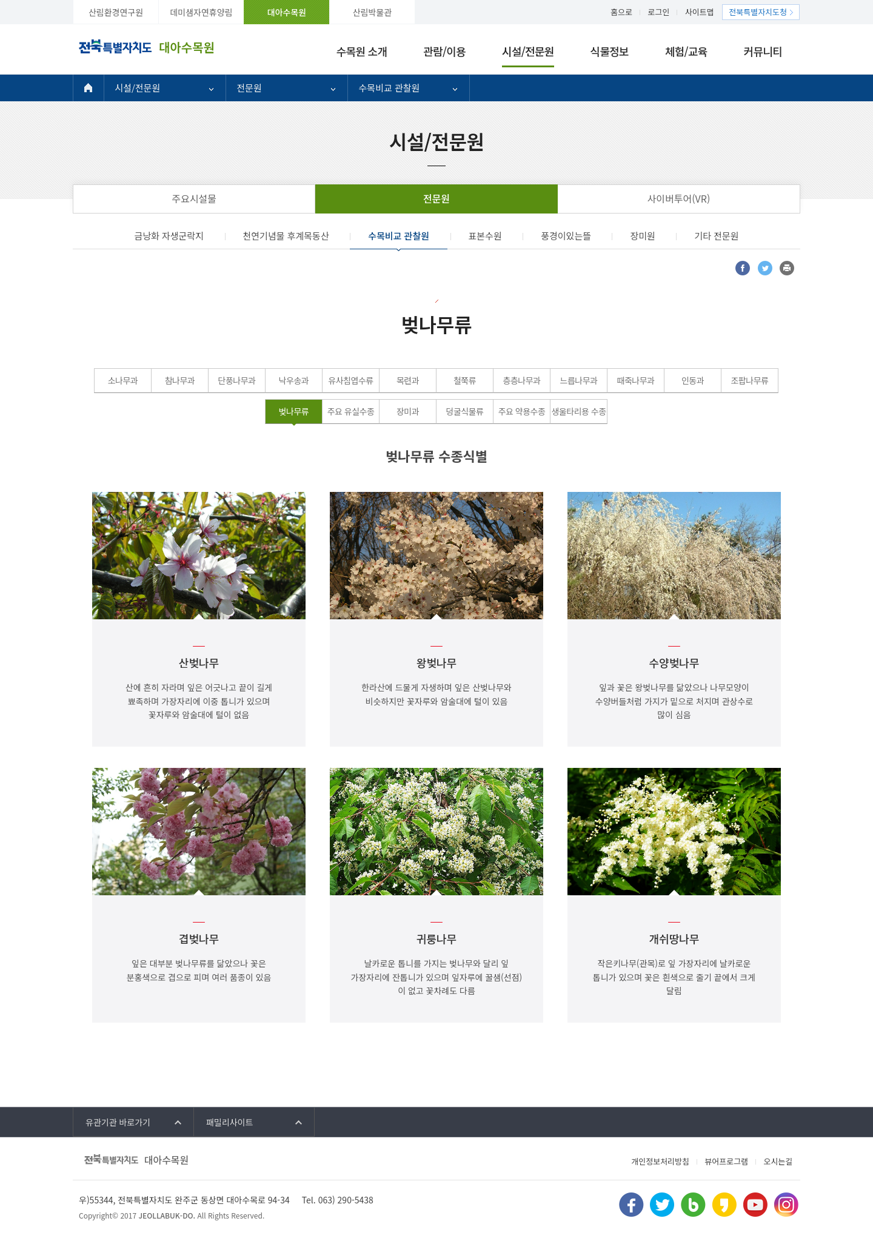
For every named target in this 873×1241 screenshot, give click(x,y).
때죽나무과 (636, 380)
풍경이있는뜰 (566, 235)
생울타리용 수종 (578, 411)
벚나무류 (294, 411)
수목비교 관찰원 (389, 87)
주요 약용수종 (522, 411)
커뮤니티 (763, 51)
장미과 (407, 411)
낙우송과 (294, 380)
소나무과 (123, 380)
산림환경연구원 (116, 12)
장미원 (642, 235)
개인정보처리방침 (660, 1161)
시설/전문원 (528, 51)
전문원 (249, 87)
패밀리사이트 (229, 1122)
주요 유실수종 (351, 411)
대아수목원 (286, 12)
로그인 (659, 12)
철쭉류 (464, 380)
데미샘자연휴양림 (201, 12)
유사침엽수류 (350, 380)
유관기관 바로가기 (117, 1122)
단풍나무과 (237, 380)
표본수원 (485, 235)
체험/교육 (686, 51)
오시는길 (777, 1161)
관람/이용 (444, 51)
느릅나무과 (579, 380)
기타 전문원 (716, 235)
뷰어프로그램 (726, 1161)
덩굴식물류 (465, 411)
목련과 (407, 380)
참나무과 (180, 380)
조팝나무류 (750, 380)
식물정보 (609, 51)
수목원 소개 (361, 51)
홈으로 (621, 12)
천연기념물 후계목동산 (286, 235)
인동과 (692, 380)
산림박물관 (372, 12)
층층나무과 (522, 380)
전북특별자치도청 (758, 12)
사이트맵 (699, 12)
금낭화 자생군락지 (169, 235)
